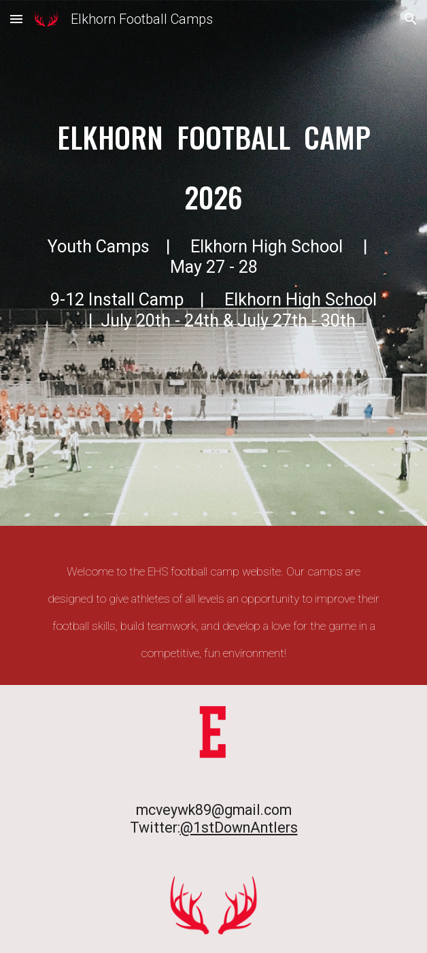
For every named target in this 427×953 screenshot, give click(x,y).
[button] (16, 18)
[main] (213, 266)
